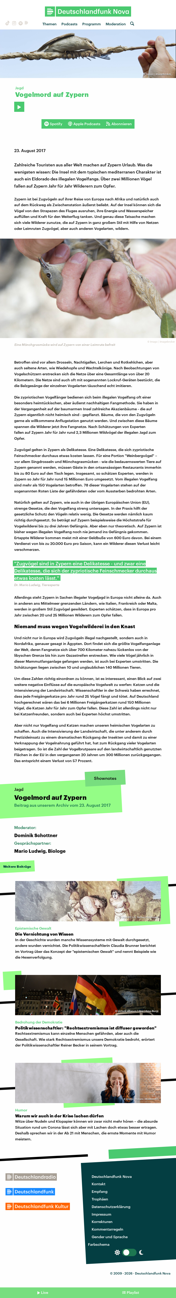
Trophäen (100, 1199)
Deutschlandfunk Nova (112, 1176)
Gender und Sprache (110, 1236)
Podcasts (69, 24)
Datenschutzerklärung (111, 1206)
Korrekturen (102, 1221)
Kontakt (98, 1184)
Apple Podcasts (84, 123)
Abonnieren (119, 123)
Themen (49, 24)
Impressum (101, 1214)
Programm (91, 24)
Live (44, 1292)
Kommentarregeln (107, 1229)
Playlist (133, 1292)
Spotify (53, 123)
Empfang (99, 1191)
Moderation (116, 24)
